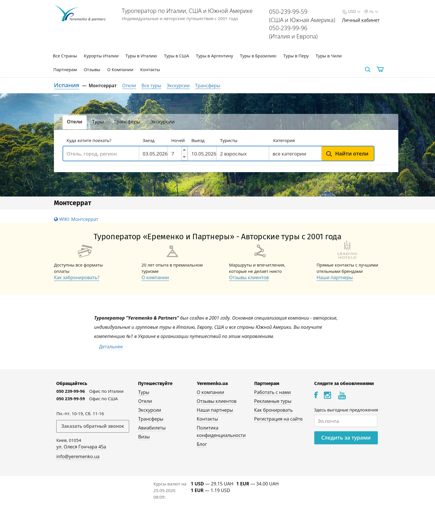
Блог (202, 444)
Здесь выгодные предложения (346, 410)
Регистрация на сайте (278, 419)
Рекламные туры (273, 401)
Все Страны (65, 56)
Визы (144, 437)
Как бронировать (273, 410)
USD (353, 11)
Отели (129, 85)
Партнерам (65, 69)
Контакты (150, 69)
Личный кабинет (361, 20)
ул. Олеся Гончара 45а (81, 447)
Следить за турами (346, 437)
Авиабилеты (152, 428)
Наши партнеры (334, 277)
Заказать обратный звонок (92, 426)
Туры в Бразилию (258, 56)
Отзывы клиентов (249, 277)
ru (373, 11)
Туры (143, 392)
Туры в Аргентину (214, 56)
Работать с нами (272, 392)
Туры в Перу (296, 56)
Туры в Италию (141, 56)
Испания (66, 85)
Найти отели (351, 153)
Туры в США (176, 56)
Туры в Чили (329, 56)
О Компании (120, 69)
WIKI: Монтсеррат (76, 219)
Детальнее (111, 346)
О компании (155, 277)
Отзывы (92, 69)
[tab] (75, 122)
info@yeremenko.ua (77, 456)
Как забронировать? (76, 277)
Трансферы (207, 85)
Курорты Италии (101, 56)
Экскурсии (178, 85)
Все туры (151, 85)
